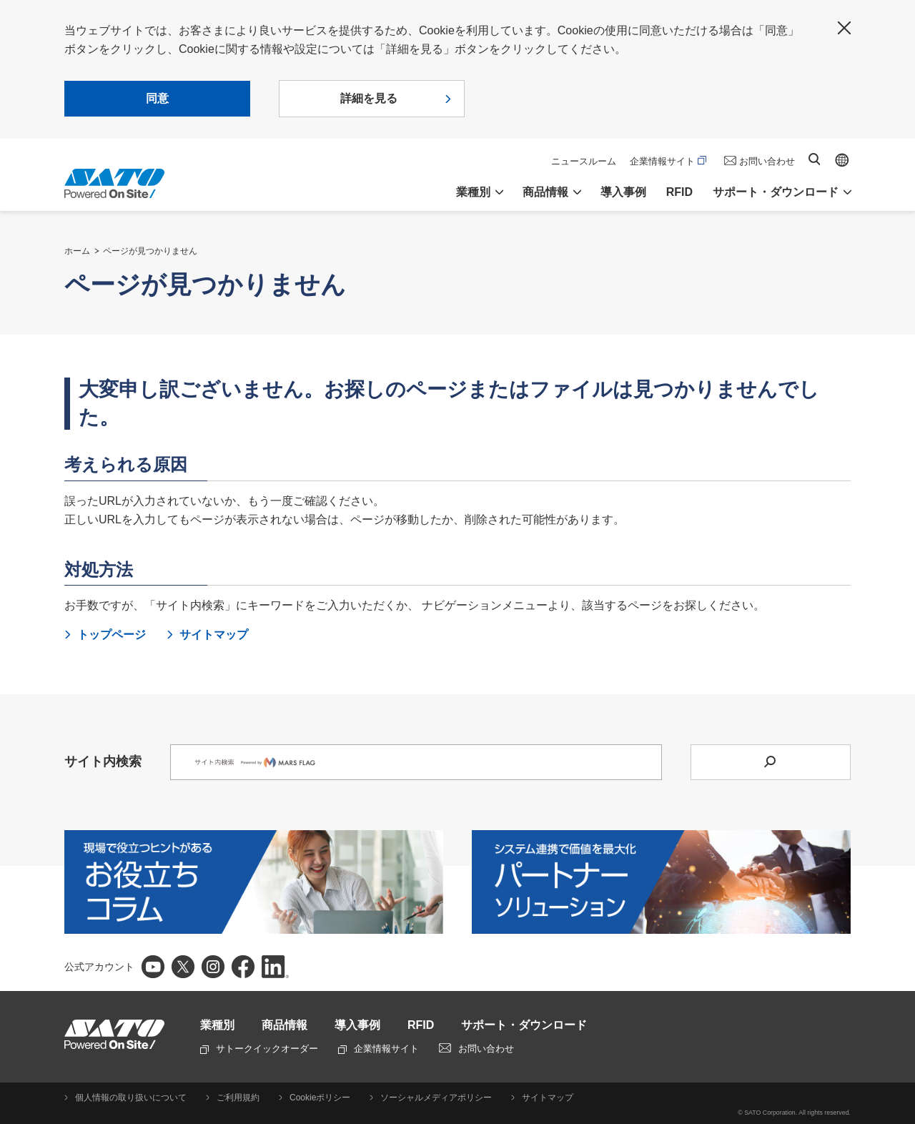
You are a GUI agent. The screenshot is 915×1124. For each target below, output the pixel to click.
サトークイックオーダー (259, 1048)
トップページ (111, 634)
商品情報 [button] (545, 192)
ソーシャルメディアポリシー (436, 1098)
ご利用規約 (238, 1098)
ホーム (77, 251)
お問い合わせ (767, 161)
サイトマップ (213, 634)
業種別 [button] (473, 192)
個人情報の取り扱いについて (131, 1098)
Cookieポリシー (320, 1098)
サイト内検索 (814, 159)
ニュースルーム (583, 161)
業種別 (217, 1025)
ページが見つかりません (150, 251)
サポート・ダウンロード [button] (776, 192)
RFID (679, 192)
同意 (157, 98)
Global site (842, 160)
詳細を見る (368, 98)
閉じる (844, 27)
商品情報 (284, 1025)
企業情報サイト (668, 161)
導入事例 (623, 192)
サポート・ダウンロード (524, 1025)
